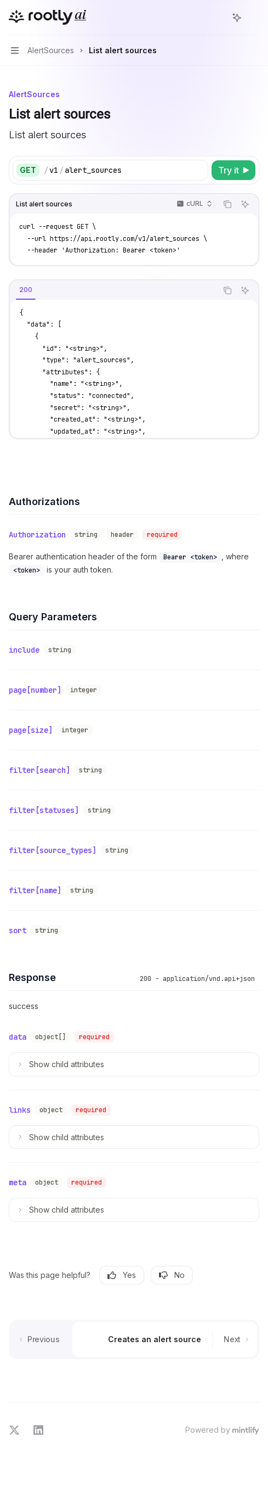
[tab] (26, 289)
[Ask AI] (245, 204)
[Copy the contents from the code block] (227, 204)
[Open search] (216, 17)
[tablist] (113, 290)
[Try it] (233, 170)
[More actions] (253, 17)
